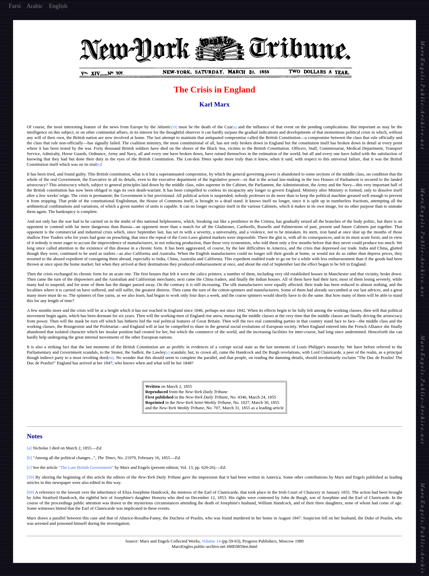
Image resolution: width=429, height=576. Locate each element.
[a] (29, 447)
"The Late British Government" (86, 467)
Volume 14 (211, 541)
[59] (30, 477)
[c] (29, 467)
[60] (30, 492)
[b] (29, 457)
